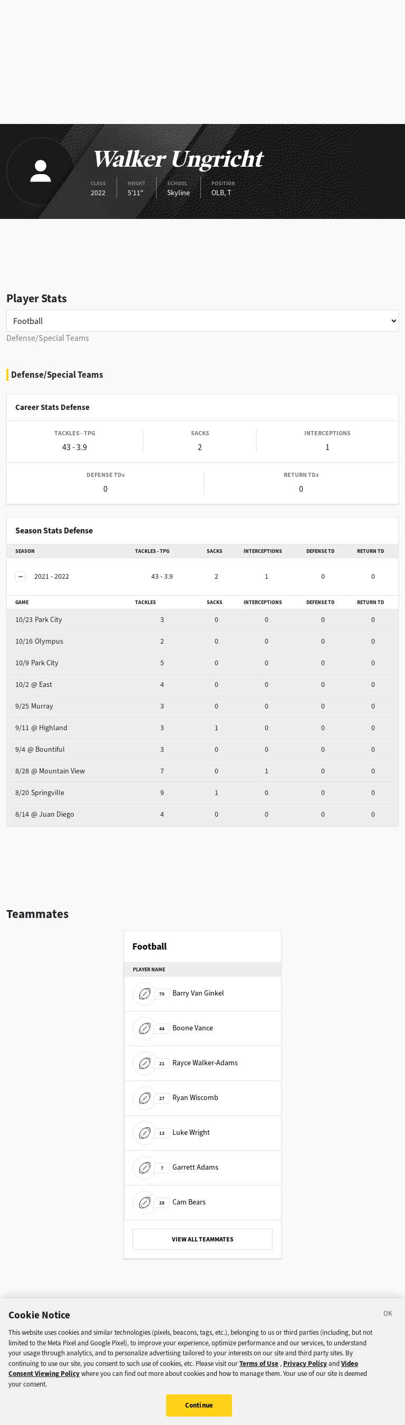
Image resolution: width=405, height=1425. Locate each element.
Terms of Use (258, 1368)
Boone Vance (173, 1028)
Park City (38, 620)
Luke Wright (171, 1132)
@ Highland (41, 728)
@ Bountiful (40, 749)
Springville (39, 793)
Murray (34, 706)
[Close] (388, 1320)
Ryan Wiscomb (175, 1098)
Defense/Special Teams (47, 337)
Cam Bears (169, 1202)
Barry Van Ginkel (178, 993)
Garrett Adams (175, 1167)
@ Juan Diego (44, 814)
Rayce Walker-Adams (185, 1063)
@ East (33, 685)
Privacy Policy (305, 1368)
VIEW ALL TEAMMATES (203, 1239)
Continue (199, 1410)
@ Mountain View (50, 771)
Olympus (39, 641)
